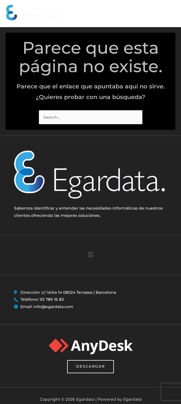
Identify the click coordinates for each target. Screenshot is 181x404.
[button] (90, 255)
